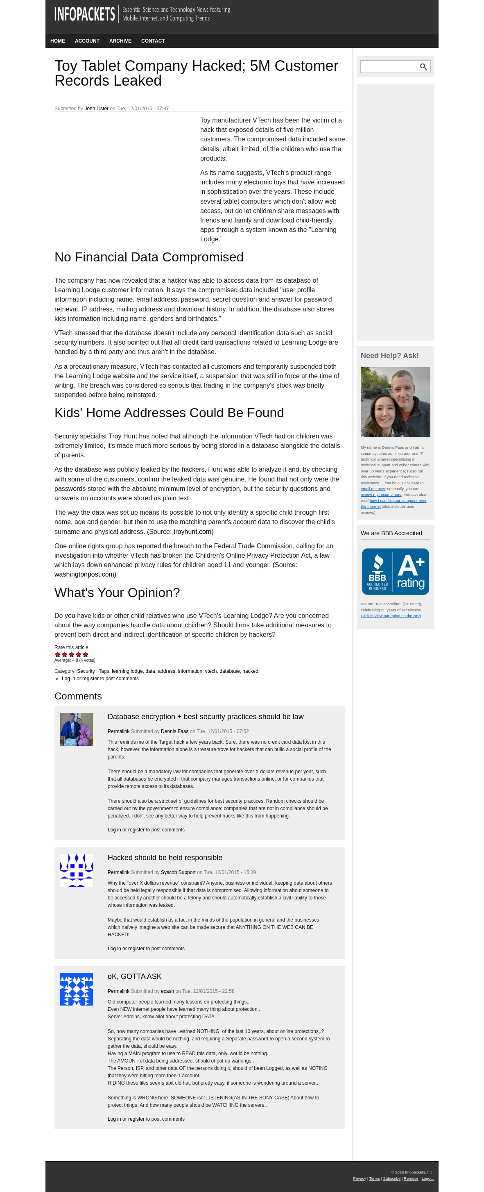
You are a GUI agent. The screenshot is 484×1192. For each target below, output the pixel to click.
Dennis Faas (174, 731)
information (190, 671)
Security (86, 671)
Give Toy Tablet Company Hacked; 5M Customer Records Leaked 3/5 (71, 654)
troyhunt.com (192, 531)
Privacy (359, 1178)
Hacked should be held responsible (165, 858)
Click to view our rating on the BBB (391, 615)
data (150, 671)
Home (57, 41)
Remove (411, 1178)
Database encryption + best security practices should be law (206, 717)
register (90, 678)
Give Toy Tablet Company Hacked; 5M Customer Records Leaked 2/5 (64, 654)
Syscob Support (178, 872)
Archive (120, 41)
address (166, 671)
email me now (373, 488)
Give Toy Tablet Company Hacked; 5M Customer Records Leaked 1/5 (57, 654)
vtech (211, 671)
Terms (374, 1178)
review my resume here (381, 494)
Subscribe (392, 1178)
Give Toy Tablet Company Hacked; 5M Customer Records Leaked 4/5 (78, 654)
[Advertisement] (115, 170)
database (229, 671)
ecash (167, 991)
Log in (68, 678)
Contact (153, 41)
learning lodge (127, 671)
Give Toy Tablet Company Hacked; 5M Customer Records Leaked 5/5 (85, 654)
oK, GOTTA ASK (135, 976)
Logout (428, 1178)
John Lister (96, 108)
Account (87, 41)
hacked (250, 671)
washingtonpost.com (84, 574)
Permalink (118, 731)
